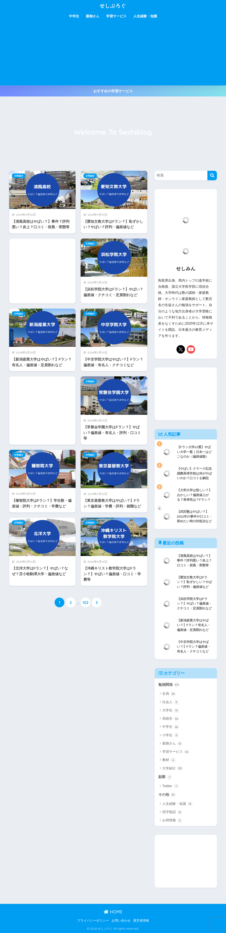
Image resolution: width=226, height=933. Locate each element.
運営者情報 (141, 920)
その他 (167, 794)
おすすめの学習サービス (113, 91)
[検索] (212, 175)
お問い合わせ (121, 920)
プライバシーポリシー (93, 920)
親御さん (92, 16)
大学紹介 (18, 175)
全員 (169, 693)
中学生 (74, 16)
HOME (113, 911)
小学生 (170, 735)
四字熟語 (172, 812)
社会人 (170, 702)
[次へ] (97, 602)
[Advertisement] (113, 53)
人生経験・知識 (145, 16)
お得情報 (172, 820)
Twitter (170, 786)
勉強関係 (168, 684)
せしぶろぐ (113, 6)
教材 (169, 760)
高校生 (170, 718)
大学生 (170, 710)
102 (85, 602)
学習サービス (116, 16)
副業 (165, 777)
